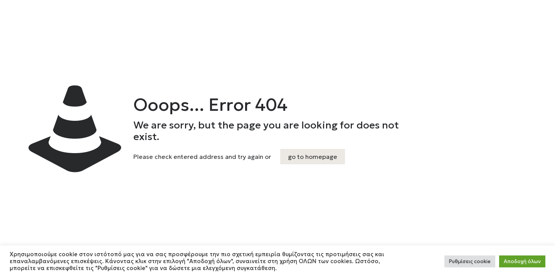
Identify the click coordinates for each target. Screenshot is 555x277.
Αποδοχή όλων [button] (522, 261)
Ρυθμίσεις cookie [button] (470, 261)
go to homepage (312, 156)
